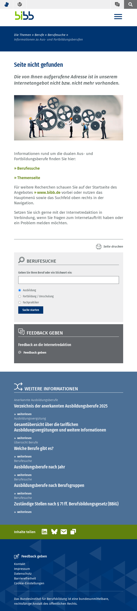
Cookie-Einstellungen (29, 583)
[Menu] (118, 17)
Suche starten (30, 310)
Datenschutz (23, 574)
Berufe (39, 35)
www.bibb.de (48, 192)
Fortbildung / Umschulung (38, 296)
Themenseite (28, 177)
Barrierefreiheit (25, 578)
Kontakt (19, 564)
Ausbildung (29, 290)
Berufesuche (56, 35)
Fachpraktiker (31, 302)
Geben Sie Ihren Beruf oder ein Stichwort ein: (45, 272)
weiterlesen (24, 414)
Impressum (22, 569)
